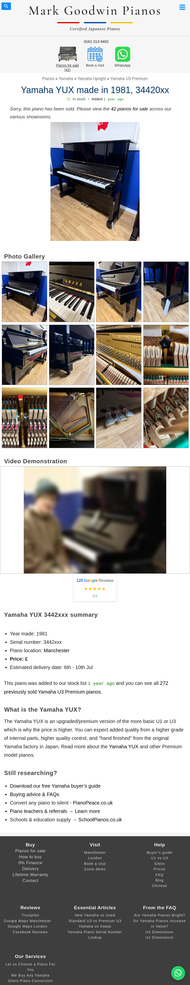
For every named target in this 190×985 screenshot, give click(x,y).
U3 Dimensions (159, 932)
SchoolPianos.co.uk (100, 819)
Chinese (159, 886)
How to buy (30, 856)
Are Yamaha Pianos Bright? (159, 915)
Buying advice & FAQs (34, 794)
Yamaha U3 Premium (129, 79)
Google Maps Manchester (27, 921)
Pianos (48, 79)
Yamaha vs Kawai (95, 926)
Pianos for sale (30, 850)
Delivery (30, 868)
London (95, 858)
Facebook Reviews (30, 932)
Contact (30, 880)
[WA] (178, 973)
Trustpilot (30, 915)
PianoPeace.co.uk (93, 802)
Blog (159, 880)
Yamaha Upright (91, 79)
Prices (159, 869)
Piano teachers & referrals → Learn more (55, 811)
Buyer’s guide (159, 853)
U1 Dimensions (159, 937)
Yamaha (66, 79)
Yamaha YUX (123, 746)
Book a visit (95, 864)
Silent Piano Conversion (30, 981)
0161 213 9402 (96, 41)
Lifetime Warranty (30, 874)
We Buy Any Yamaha (30, 975)
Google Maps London (28, 926)
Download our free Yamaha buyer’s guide (55, 786)
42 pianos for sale (129, 108)
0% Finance (30, 862)
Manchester (57, 650)
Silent (159, 864)
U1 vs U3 (159, 858)
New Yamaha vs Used (95, 915)
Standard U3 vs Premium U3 (95, 921)
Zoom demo (95, 869)
